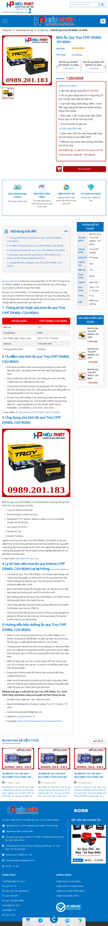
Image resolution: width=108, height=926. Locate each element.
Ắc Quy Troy (42, 30)
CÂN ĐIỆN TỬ (9, 910)
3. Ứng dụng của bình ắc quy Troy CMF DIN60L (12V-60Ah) (36, 250)
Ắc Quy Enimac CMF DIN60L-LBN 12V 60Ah (37, 412)
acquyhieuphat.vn (59, 569)
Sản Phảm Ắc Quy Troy (27, 558)
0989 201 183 (21, 9)
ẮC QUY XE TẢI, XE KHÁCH (15, 891)
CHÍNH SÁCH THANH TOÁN (70, 886)
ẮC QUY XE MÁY (10, 896)
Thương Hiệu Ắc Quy (24, 30)
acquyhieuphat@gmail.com (15, 12)
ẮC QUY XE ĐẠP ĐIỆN (13, 900)
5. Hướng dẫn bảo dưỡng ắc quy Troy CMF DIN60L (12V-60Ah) (35, 264)
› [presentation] (103, 66)
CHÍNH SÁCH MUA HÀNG (68, 881)
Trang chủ (6, 30)
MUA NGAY (84, 169)
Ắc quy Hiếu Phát (10, 281)
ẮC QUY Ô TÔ (9, 886)
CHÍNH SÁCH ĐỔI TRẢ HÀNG (70, 891)
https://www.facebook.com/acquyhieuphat (39, 721)
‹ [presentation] (58, 66)
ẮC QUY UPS (8, 915)
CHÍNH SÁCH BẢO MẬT (67, 896)
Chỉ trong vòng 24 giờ (17, 201)
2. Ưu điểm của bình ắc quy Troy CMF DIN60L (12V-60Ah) (35, 246)
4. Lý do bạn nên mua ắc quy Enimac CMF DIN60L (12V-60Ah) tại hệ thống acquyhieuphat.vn (34, 256)
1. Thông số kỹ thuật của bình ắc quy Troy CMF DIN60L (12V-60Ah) (34, 239)
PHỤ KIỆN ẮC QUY (11, 905)
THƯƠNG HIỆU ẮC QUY (13, 881)
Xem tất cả (98, 741)
